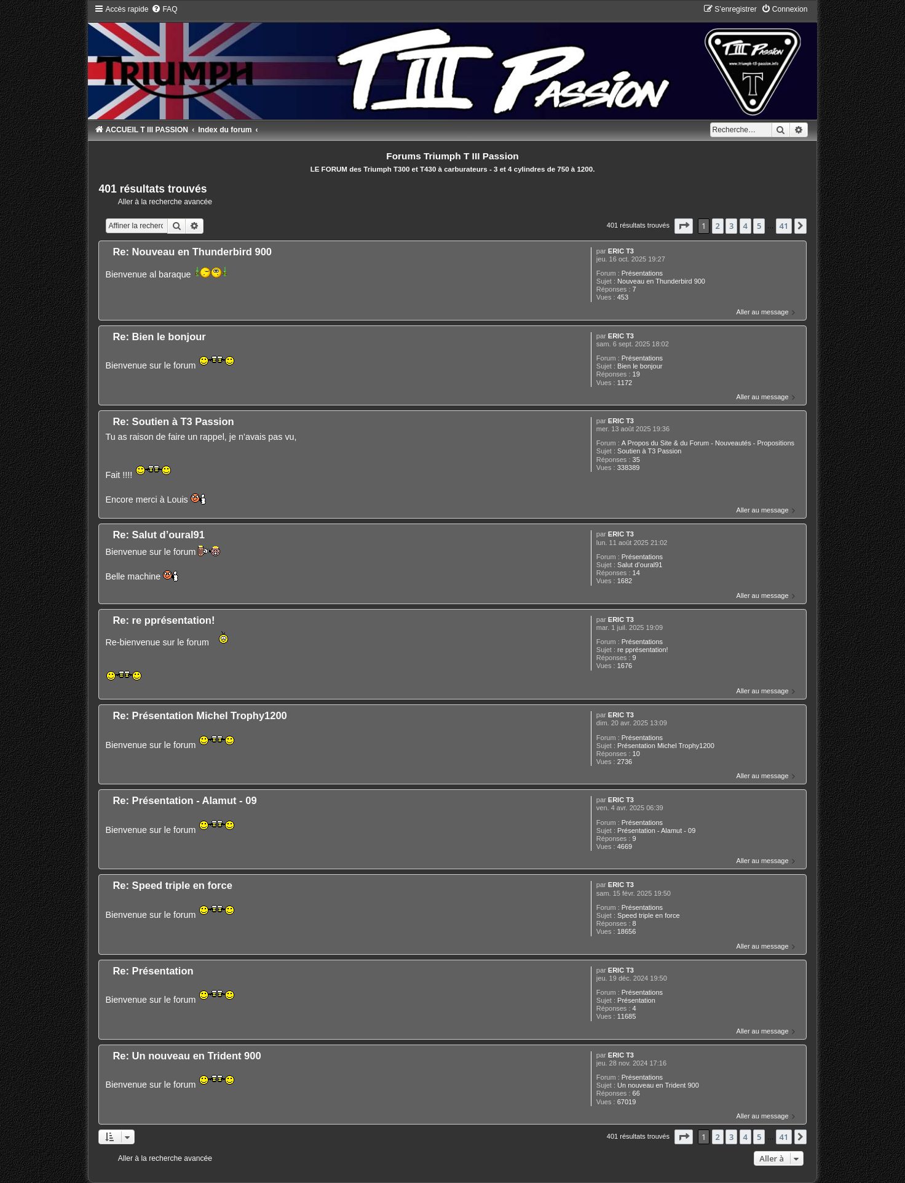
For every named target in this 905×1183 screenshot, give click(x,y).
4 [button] (745, 225)
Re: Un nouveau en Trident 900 (187, 1055)
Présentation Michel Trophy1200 (665, 745)
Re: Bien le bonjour (159, 336)
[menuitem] (164, 9)
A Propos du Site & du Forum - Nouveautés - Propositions (708, 443)
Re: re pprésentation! (164, 620)
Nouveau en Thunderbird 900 (661, 281)
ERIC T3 (621, 251)
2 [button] (718, 225)
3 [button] (731, 225)
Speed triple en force (648, 915)
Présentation (636, 1000)
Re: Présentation (153, 970)
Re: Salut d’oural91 (158, 534)
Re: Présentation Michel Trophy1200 (200, 715)
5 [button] (759, 225)
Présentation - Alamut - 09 (656, 830)
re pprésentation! (642, 649)
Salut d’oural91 (639, 564)
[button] (683, 225)
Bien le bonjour (639, 366)
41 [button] (784, 225)
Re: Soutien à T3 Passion (173, 421)
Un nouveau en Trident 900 (658, 1085)
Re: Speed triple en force (172, 885)
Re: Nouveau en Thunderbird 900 (192, 251)
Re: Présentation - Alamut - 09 (184, 800)
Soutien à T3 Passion (649, 451)
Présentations (642, 273)
